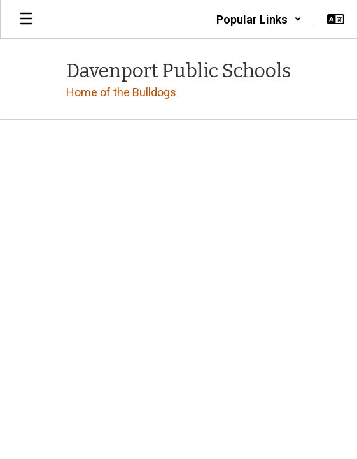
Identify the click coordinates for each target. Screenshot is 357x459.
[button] (259, 19)
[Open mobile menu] (26, 19)
